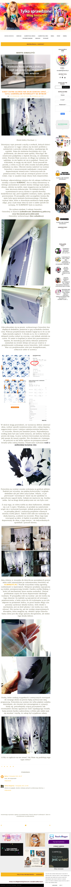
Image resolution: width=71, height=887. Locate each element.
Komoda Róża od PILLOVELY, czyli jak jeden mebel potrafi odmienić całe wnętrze (25, 70)
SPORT (58, 36)
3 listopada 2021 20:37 (15, 776)
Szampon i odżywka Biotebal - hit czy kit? (66, 251)
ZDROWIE (37, 38)
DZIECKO (19, 36)
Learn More (54, 885)
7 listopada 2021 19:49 (21, 785)
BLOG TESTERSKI (13, 885)
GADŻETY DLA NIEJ (43, 36)
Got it (61, 885)
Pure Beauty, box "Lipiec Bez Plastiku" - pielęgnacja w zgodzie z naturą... (63, 260)
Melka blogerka (9, 785)
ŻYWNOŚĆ (45, 38)
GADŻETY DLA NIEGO (29, 36)
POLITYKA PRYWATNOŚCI (25, 874)
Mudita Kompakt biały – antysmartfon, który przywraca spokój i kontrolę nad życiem (63, 282)
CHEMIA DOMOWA (9, 36)
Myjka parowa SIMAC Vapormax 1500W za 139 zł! (66, 271)
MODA (52, 36)
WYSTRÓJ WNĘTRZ (27, 38)
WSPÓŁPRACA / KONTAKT (35, 44)
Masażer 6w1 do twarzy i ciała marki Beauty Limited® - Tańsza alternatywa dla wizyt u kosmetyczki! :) (63, 294)
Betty (6, 776)
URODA (65, 36)
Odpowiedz (8, 780)
